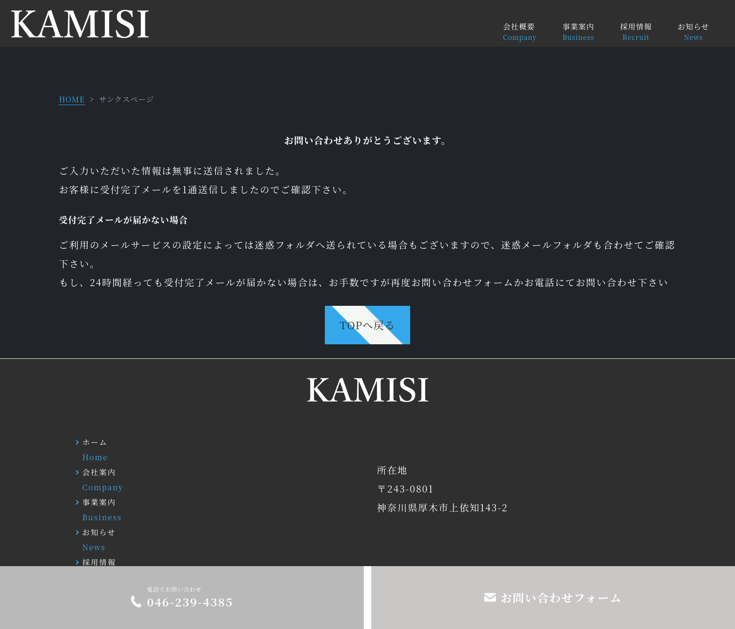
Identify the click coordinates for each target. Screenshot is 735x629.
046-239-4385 (190, 601)
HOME (72, 99)
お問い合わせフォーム (561, 597)
